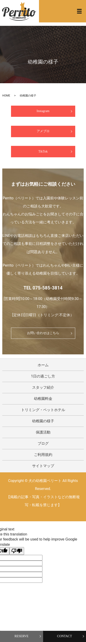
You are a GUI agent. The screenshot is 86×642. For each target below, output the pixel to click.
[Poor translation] (16, 551)
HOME (6, 95)
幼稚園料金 (43, 398)
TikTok (43, 151)
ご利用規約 (43, 454)
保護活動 (43, 432)
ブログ (43, 443)
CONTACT (64, 636)
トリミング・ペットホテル (43, 410)
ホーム (43, 365)
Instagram (43, 111)
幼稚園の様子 (43, 421)
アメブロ (43, 131)
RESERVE (21, 636)
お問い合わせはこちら (43, 333)
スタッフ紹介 (43, 387)
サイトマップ (43, 466)
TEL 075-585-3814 (43, 288)
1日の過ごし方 (43, 376)
